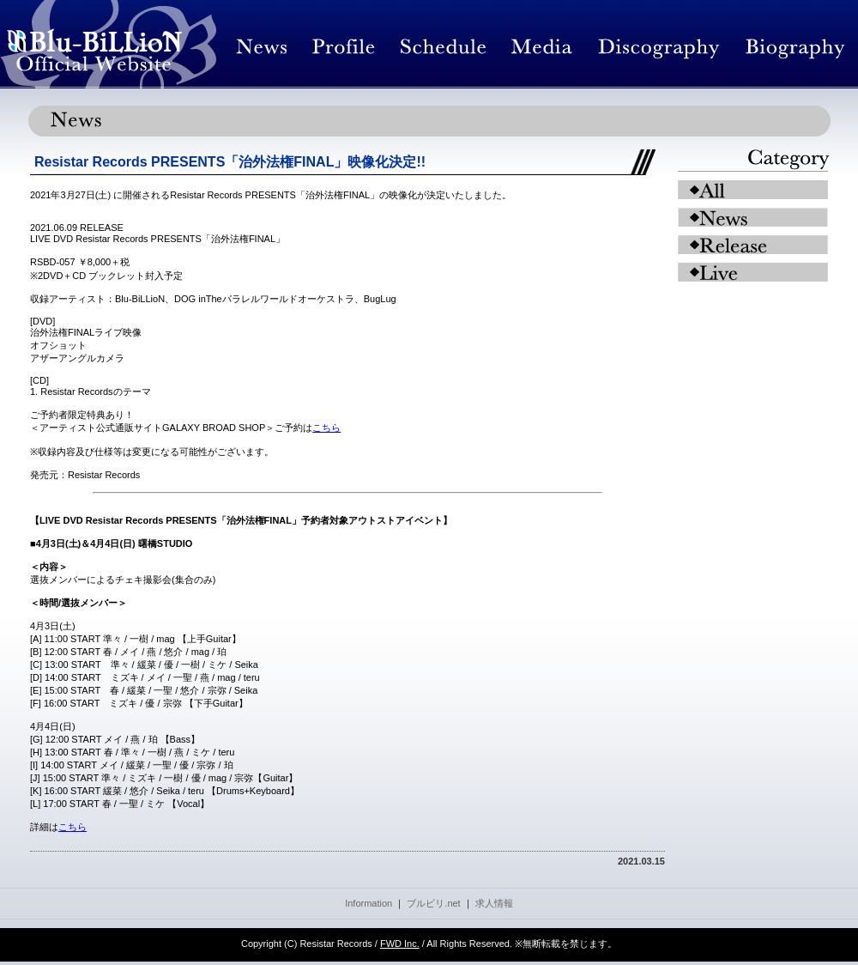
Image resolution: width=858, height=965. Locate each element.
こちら (326, 427)
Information (368, 903)
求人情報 (494, 903)
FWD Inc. (400, 943)
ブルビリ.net (433, 903)
